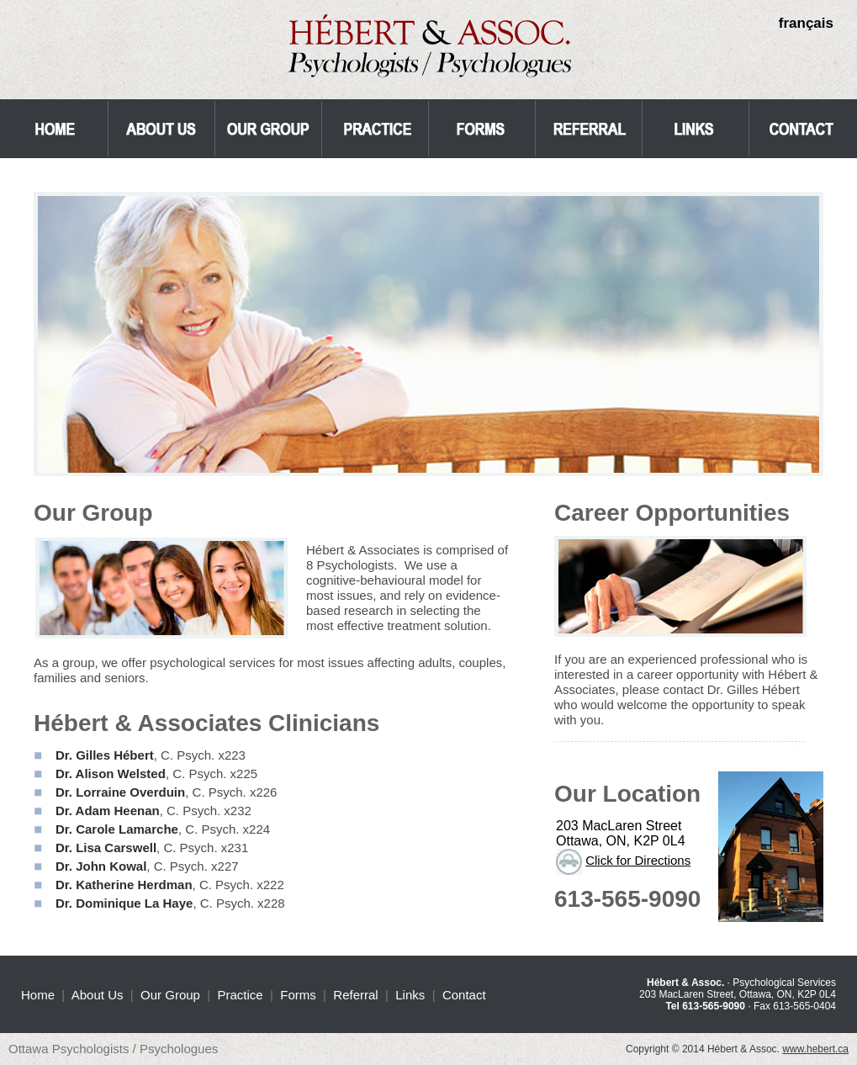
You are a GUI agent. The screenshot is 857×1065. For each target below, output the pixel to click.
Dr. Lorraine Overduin (120, 792)
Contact (464, 995)
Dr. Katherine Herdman (124, 884)
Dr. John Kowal (101, 866)
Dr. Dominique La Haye (124, 903)
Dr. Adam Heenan (108, 810)
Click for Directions (637, 860)
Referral (355, 995)
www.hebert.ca (815, 1049)
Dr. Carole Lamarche (117, 829)
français (806, 23)
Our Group (170, 995)
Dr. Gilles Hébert (105, 755)
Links (410, 995)
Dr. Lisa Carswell (106, 847)
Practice (240, 995)
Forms (298, 995)
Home (38, 995)
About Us (97, 995)
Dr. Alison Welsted (111, 773)
